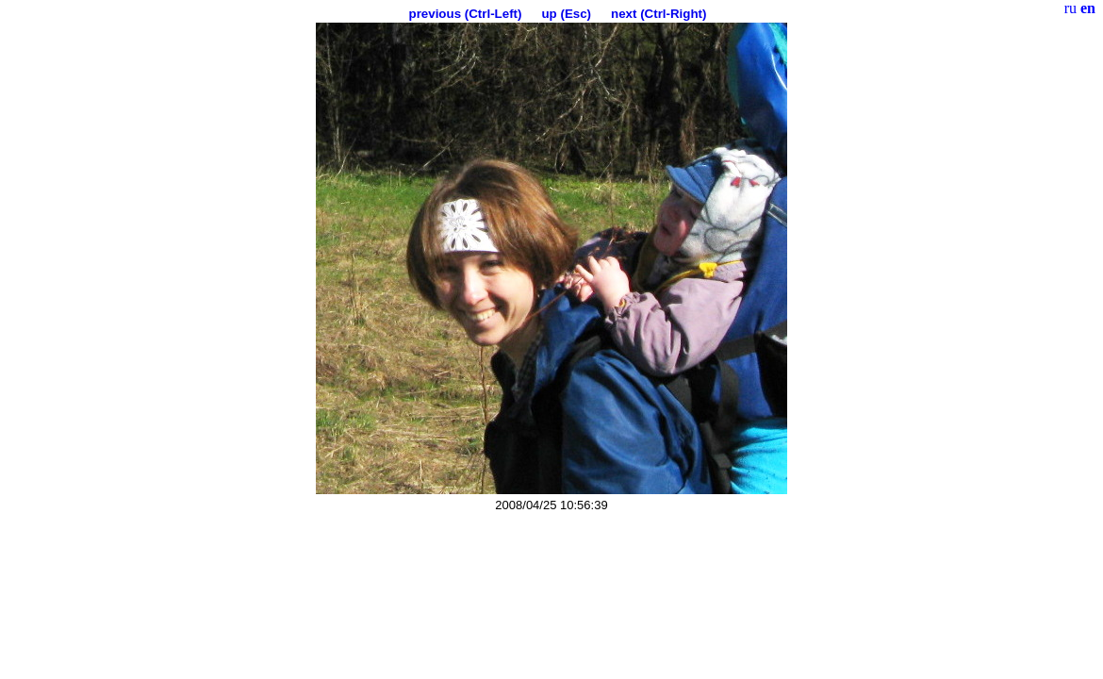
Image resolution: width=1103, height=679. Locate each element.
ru (1070, 8)
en (1087, 8)
